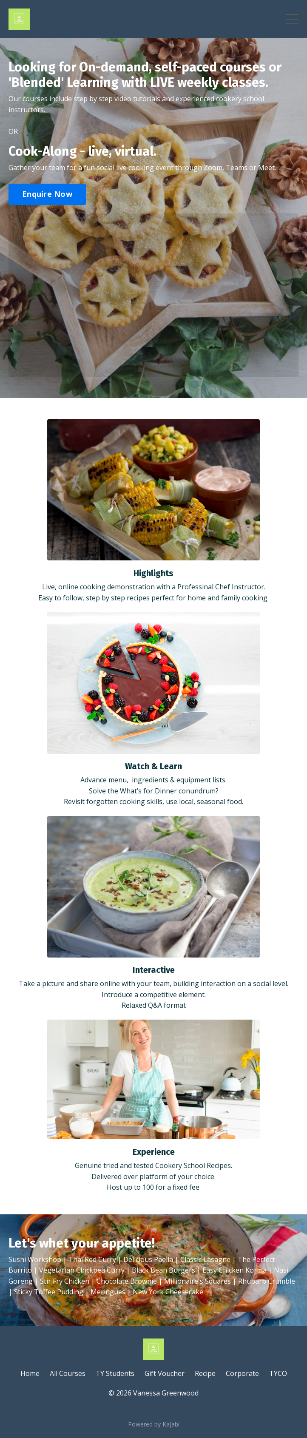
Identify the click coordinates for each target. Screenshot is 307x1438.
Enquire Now (47, 194)
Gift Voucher (165, 1373)
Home (30, 1373)
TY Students (115, 1373)
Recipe (205, 1373)
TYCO (278, 1373)
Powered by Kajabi (153, 1424)
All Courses (67, 1373)
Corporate (242, 1373)
